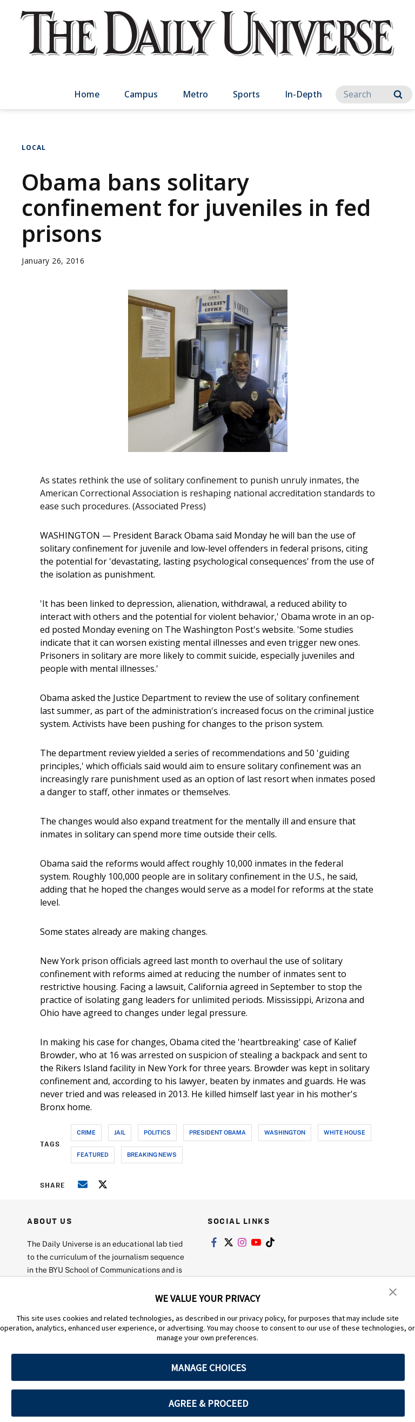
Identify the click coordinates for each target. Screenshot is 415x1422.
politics (157, 1132)
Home (86, 94)
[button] (393, 1292)
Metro (195, 94)
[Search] (374, 94)
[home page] (207, 43)
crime (86, 1132)
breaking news (152, 1154)
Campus (141, 94)
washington (284, 1132)
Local (34, 147)
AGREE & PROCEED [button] (208, 1403)
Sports (246, 94)
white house (344, 1132)
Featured (93, 1154)
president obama (217, 1132)
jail (119, 1132)
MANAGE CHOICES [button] (208, 1367)
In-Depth (303, 94)
